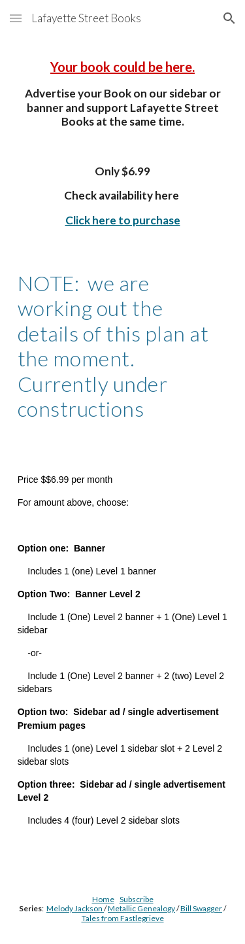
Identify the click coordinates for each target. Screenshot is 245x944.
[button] (15, 18)
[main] (122, 239)
